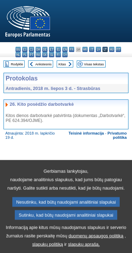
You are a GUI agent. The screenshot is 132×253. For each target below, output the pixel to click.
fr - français (71, 49)
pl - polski (24, 54)
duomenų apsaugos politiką (96, 244)
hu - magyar (111, 49)
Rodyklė (17, 64)
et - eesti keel (51, 49)
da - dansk (38, 49)
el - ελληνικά (58, 49)
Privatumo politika (117, 135)
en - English (65, 49)
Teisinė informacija (86, 133)
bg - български (18, 49)
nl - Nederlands (18, 54)
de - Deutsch (45, 49)
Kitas (62, 64)
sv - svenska (65, 54)
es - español (24, 49)
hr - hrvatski (85, 49)
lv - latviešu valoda (98, 49)
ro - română (38, 54)
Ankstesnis (43, 64)
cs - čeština (31, 49)
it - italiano (91, 49)
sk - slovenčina (45, 54)
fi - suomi (58, 54)
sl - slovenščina (51, 54)
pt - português (31, 54)
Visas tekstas (94, 64)
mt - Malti (118, 49)
